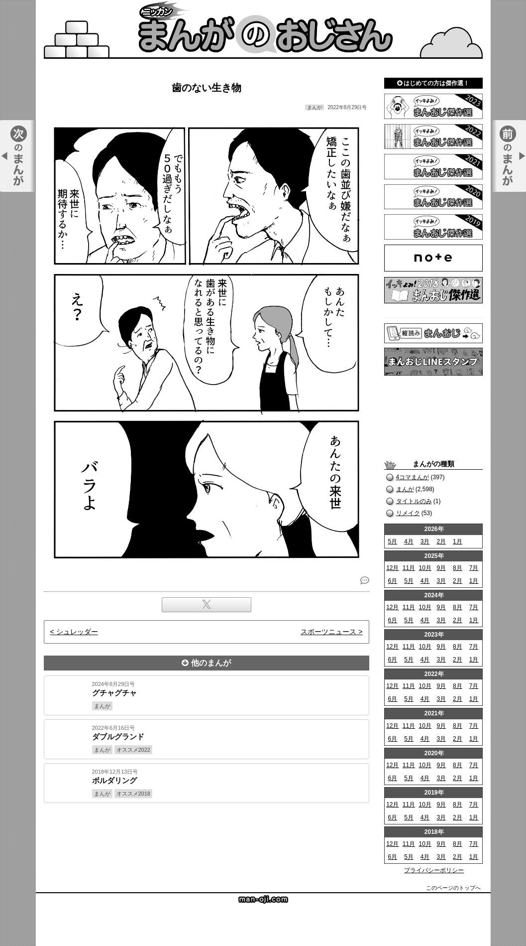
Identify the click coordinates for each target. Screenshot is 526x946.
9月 (441, 567)
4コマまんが (412, 477)
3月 (425, 541)
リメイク (408, 513)
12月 (392, 567)
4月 (409, 541)
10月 (425, 567)
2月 (441, 541)
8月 (457, 567)
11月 (409, 567)
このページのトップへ (453, 888)
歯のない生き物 (206, 87)
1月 (457, 541)
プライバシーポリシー (434, 870)
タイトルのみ (414, 501)
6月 (392, 580)
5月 (392, 541)
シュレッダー (77, 632)
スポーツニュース (328, 632)
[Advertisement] (206, 837)
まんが (405, 489)
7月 (474, 567)
